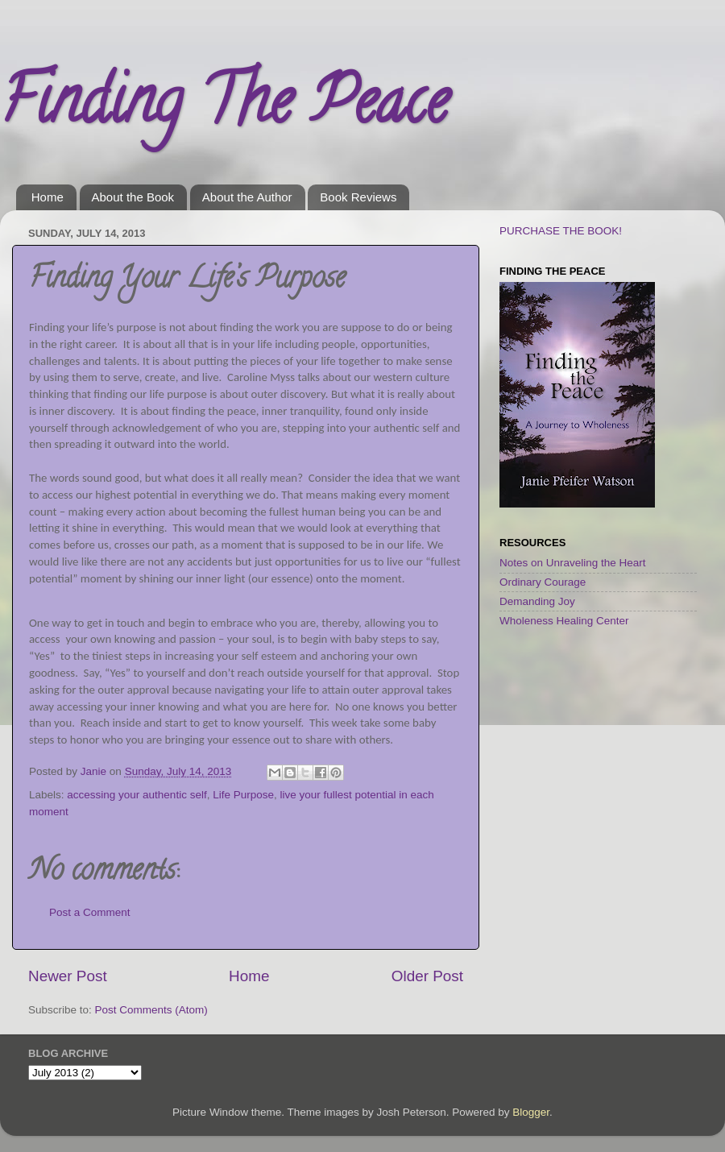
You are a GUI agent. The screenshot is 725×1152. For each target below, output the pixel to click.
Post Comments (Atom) (151, 1010)
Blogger (530, 1112)
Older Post (427, 976)
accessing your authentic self (136, 795)
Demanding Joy (537, 601)
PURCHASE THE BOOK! (560, 231)
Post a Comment (89, 912)
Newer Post (67, 976)
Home (47, 197)
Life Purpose (243, 795)
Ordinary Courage (542, 582)
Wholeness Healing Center (564, 621)
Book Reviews (358, 197)
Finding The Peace (224, 108)
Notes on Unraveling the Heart (572, 563)
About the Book (133, 197)
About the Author (247, 197)
